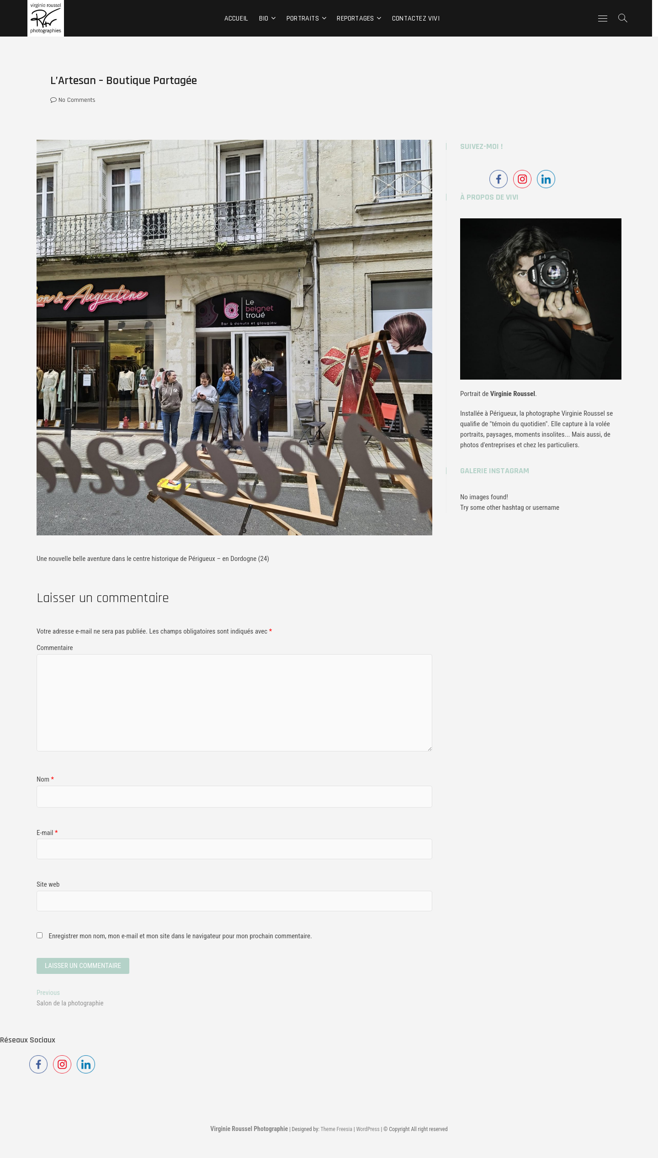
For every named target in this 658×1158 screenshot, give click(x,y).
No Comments (73, 100)
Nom (45, 779)
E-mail (47, 833)
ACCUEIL (239, 18)
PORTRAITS (306, 18)
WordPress (367, 1129)
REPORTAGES (358, 18)
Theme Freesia (336, 1129)
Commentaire (55, 648)
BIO (266, 18)
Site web (48, 884)
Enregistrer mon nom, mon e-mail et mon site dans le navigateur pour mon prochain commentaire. (180, 936)
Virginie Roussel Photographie (249, 1128)
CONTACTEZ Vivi (419, 18)
